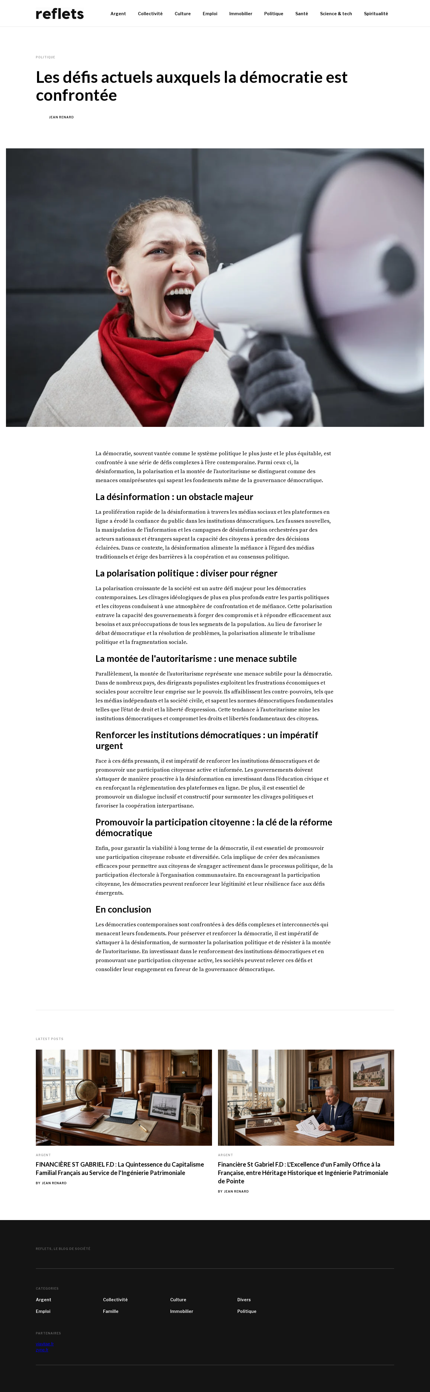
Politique (247, 1311)
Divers (244, 1299)
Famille (111, 1311)
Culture (178, 1299)
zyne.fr (42, 1350)
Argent (43, 1155)
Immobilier (181, 1311)
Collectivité (115, 1299)
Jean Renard (61, 117)
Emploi (43, 1311)
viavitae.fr (45, 1344)
